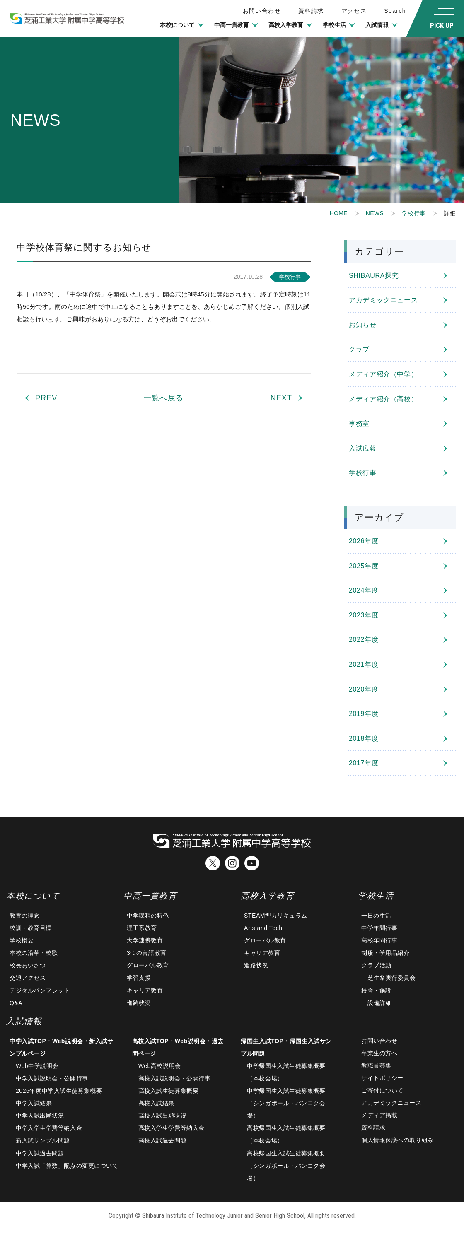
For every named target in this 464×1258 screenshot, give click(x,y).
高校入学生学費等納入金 (171, 1128)
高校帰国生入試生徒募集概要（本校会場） (286, 1134)
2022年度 (363, 639)
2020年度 (363, 689)
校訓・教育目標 (31, 928)
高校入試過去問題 (162, 1140)
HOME (339, 213)
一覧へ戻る (163, 398)
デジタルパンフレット (40, 990)
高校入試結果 (156, 1103)
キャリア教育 (145, 990)
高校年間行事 (379, 940)
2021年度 (363, 664)
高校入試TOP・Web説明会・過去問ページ (178, 1047)
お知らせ (363, 324)
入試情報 (377, 25)
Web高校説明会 (159, 1066)
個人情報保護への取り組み (397, 1140)
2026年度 (363, 541)
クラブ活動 (376, 965)
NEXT (281, 398)
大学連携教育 (145, 940)
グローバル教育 (148, 965)
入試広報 (363, 448)
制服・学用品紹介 (385, 953)
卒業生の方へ (379, 1053)
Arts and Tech (263, 928)
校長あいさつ (28, 965)
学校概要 (22, 940)
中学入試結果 (34, 1103)
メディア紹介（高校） (383, 398)
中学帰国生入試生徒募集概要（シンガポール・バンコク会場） (286, 1103)
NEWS (375, 213)
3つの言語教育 (147, 953)
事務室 (359, 423)
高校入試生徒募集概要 (168, 1090)
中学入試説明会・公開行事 (52, 1078)
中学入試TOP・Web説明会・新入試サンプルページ (61, 1047)
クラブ (359, 349)
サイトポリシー (382, 1078)
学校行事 (413, 213)
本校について (177, 25)
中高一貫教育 (231, 25)
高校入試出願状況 (162, 1115)
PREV (46, 398)
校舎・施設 (376, 990)
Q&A (16, 1003)
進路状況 (139, 1003)
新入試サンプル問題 (43, 1140)
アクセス (354, 10)
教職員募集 (376, 1065)
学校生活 (334, 25)
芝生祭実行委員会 (391, 977)
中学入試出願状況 (40, 1115)
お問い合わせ (379, 1040)
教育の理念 (25, 915)
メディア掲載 (379, 1115)
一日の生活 (376, 915)
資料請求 (311, 10)
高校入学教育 (285, 25)
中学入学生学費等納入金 (49, 1128)
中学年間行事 (379, 928)
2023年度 (363, 615)
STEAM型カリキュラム (275, 915)
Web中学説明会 (37, 1066)
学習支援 (139, 977)
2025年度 (363, 565)
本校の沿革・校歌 (34, 953)
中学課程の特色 (148, 915)
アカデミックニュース (383, 300)
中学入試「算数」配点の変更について (67, 1165)
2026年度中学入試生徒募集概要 (59, 1090)
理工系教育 (142, 928)
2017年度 (363, 762)
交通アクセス (28, 977)
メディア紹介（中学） (383, 374)
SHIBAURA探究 (374, 275)
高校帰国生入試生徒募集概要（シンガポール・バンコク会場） (286, 1165)
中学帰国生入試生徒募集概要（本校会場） (286, 1072)
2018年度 (363, 738)
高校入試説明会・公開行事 (174, 1078)
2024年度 (363, 590)
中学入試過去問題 (40, 1153)
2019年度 (363, 713)
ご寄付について (382, 1090)
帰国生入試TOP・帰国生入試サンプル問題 (286, 1047)
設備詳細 (379, 1003)
